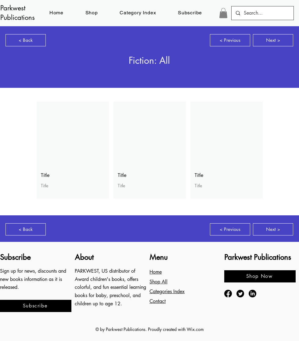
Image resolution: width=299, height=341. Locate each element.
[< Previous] (230, 40)
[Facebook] (228, 293)
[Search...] (262, 13)
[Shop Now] (260, 276)
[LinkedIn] (252, 293)
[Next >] (273, 40)
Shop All (159, 281)
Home (156, 272)
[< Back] (25, 40)
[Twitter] (240, 293)
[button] (190, 13)
